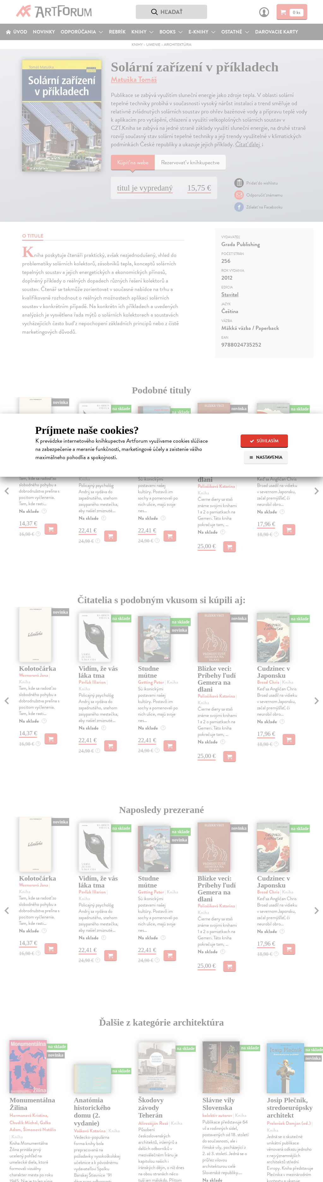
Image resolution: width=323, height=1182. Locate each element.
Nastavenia (265, 457)
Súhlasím (264, 441)
